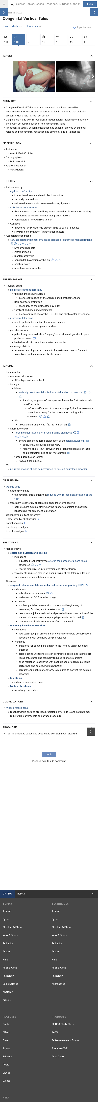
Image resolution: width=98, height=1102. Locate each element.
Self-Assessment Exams (65, 1040)
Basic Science (10, 983)
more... (7, 1000)
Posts (6, 1064)
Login (90, 4)
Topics (6, 1048)
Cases (6, 1040)
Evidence (7, 1056)
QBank (6, 1032)
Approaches (58, 983)
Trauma (7, 911)
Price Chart (58, 1056)
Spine (6, 919)
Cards (6, 1024)
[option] (34, 76)
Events (6, 1080)
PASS (55, 1032)
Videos (6, 1072)
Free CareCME (59, 1048)
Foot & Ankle (10, 967)
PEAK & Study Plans (63, 1024)
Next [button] (93, 76)
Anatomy (8, 991)
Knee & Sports (11, 935)
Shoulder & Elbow (12, 927)
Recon (6, 951)
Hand (5, 959)
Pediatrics (8, 943)
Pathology (8, 975)
